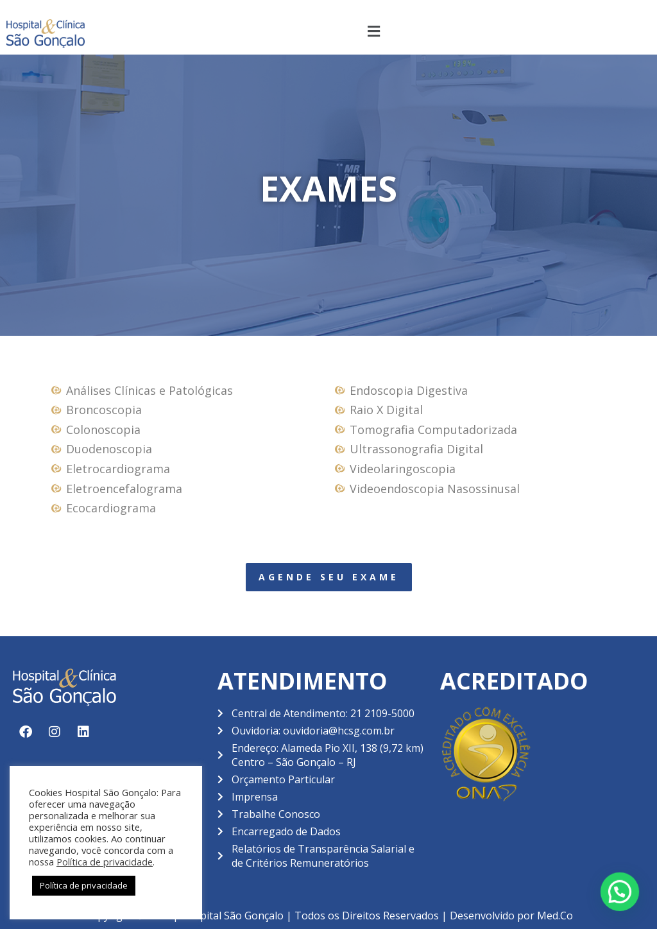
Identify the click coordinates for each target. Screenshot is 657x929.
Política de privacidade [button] (84, 885)
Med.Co (555, 915)
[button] (374, 31)
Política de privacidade (104, 861)
